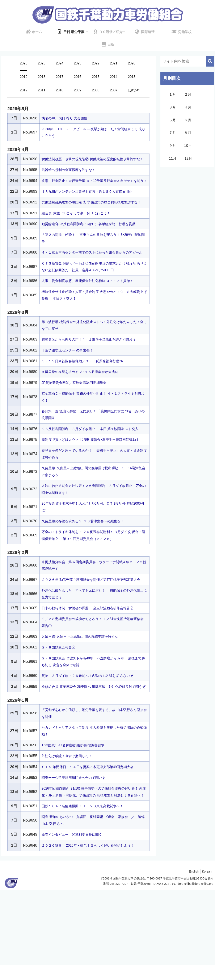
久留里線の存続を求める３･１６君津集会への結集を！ (88, 569)
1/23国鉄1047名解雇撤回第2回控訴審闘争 (77, 813)
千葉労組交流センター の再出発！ (70, 384)
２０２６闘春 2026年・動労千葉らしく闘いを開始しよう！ (94, 920)
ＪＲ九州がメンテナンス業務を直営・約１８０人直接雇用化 (93, 205)
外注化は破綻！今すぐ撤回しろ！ (70, 824)
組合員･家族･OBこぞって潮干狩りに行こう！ (80, 233)
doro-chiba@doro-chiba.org (195, 959)
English (192, 946)
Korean (206, 946)
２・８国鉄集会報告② (60, 702)
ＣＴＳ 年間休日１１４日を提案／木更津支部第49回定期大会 (93, 835)
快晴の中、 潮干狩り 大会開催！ (69, 118)
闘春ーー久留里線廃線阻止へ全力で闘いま (77, 846)
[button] (210, 61)
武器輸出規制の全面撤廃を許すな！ (72, 177)
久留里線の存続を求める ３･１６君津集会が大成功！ (86, 406)
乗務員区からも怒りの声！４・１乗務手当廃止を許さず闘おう (94, 373)
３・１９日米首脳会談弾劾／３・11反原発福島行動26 (87, 395)
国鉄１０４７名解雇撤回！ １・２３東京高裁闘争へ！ (87, 881)
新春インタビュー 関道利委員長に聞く (76, 910)
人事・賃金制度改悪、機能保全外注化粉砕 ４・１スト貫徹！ (93, 315)
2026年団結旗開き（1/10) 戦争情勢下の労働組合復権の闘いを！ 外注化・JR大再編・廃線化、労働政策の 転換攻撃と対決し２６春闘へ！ (94, 863)
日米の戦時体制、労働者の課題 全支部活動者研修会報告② (93, 662)
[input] (187, 61)
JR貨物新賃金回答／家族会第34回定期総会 (78, 417)
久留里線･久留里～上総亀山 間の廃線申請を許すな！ (86, 691)
